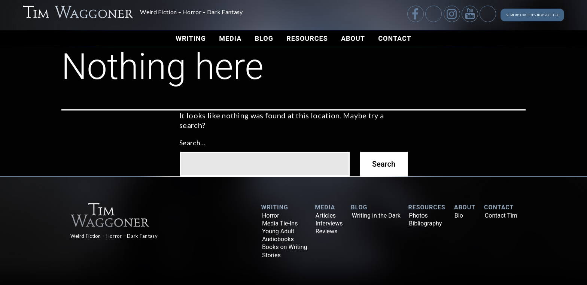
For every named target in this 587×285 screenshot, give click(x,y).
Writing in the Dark (376, 215)
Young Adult (278, 231)
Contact (394, 38)
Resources (307, 38)
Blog (264, 38)
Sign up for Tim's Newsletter (509, 15)
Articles (326, 215)
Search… (192, 143)
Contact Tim (501, 215)
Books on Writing (284, 247)
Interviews (329, 223)
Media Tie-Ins (280, 223)
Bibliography (425, 223)
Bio (458, 215)
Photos (418, 215)
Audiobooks (278, 239)
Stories (271, 255)
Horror (270, 215)
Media (230, 38)
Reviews (327, 231)
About (353, 38)
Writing (191, 38)
